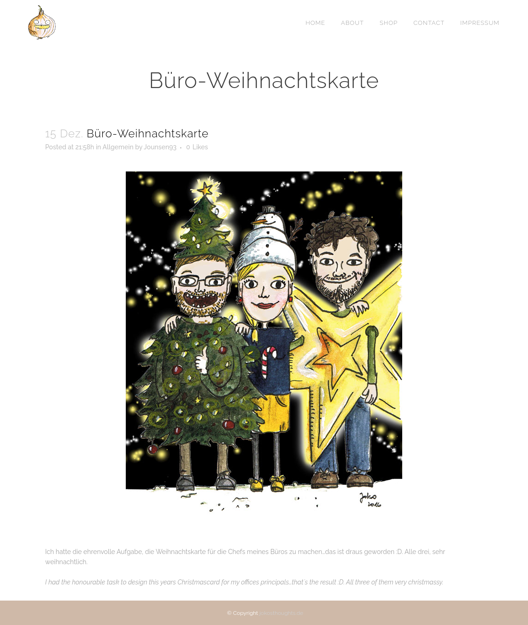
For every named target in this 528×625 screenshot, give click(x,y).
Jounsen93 (160, 147)
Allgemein (117, 147)
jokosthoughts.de (281, 613)
